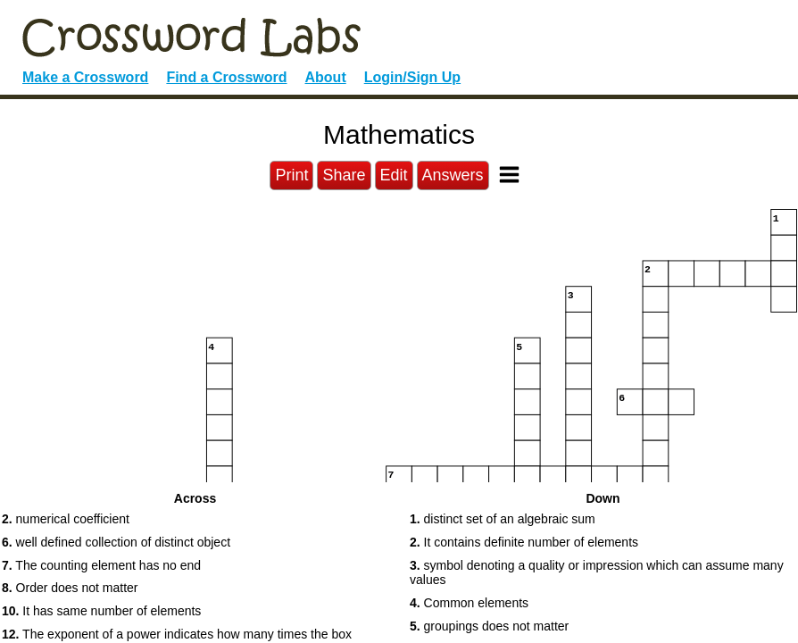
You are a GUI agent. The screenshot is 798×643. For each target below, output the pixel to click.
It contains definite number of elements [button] (524, 542)
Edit (394, 175)
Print (291, 175)
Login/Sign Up (412, 77)
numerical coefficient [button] (65, 519)
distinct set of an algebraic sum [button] (502, 519)
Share (343, 175)
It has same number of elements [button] (101, 611)
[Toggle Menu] (509, 174)
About (325, 77)
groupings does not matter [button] (489, 626)
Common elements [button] (469, 603)
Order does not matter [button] (70, 587)
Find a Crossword (226, 77)
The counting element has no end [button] (101, 565)
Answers (453, 175)
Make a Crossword (85, 77)
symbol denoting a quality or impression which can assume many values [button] (597, 573)
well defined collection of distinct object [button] (116, 542)
